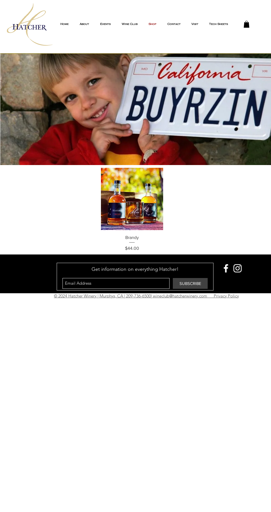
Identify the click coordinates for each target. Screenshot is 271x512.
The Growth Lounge (169, 304)
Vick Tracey (139, 304)
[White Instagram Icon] (237, 268)
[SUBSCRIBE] (190, 283)
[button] (246, 24)
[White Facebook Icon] (225, 268)
